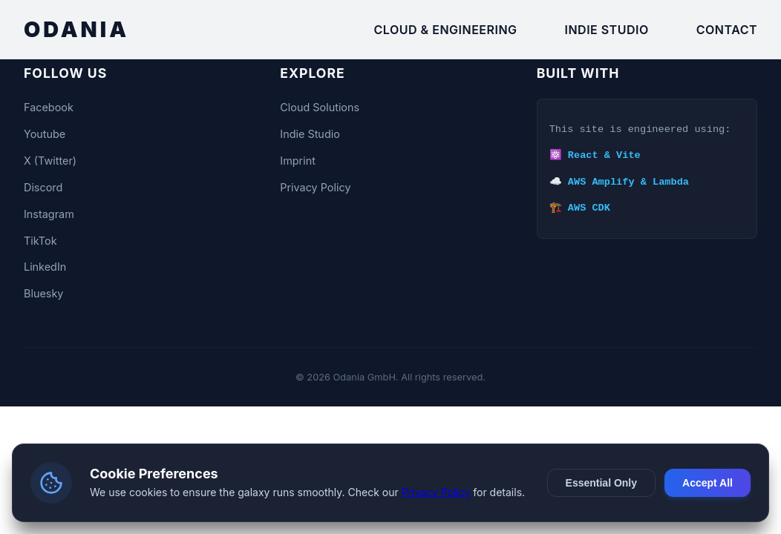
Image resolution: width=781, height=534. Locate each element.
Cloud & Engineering (445, 29)
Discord (43, 187)
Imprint (298, 160)
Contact (726, 29)
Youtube (44, 134)
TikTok (40, 240)
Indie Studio (607, 29)
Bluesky (43, 293)
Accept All (707, 483)
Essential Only (601, 483)
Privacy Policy (315, 187)
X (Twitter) (50, 160)
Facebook (48, 107)
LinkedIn (45, 266)
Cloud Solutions (319, 107)
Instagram (49, 214)
